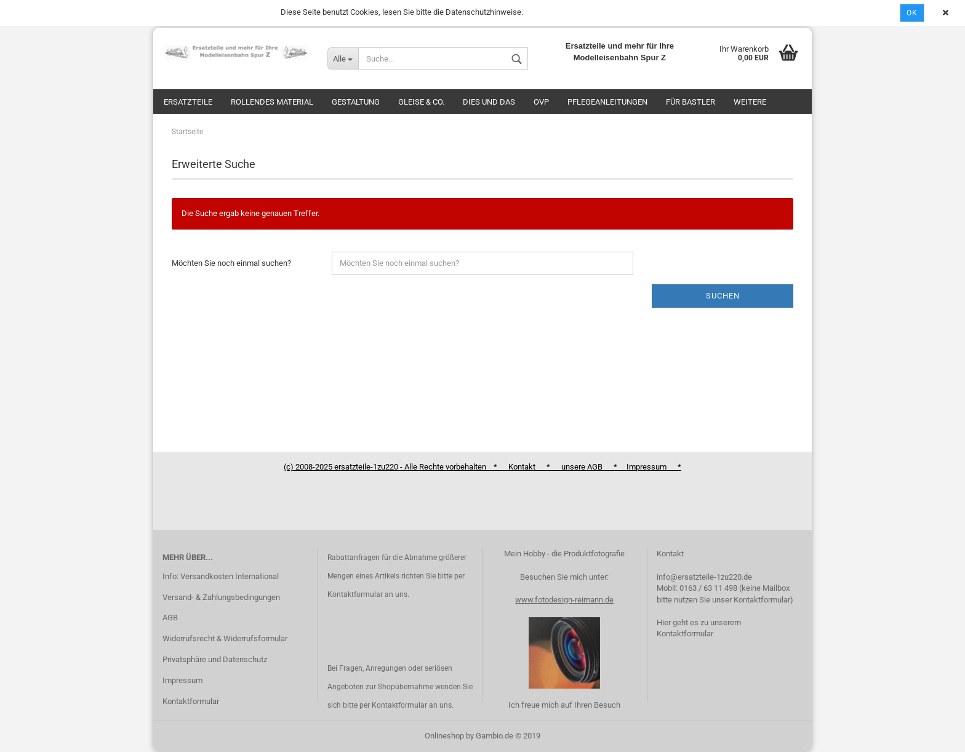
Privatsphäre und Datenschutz (214, 659)
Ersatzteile (188, 101)
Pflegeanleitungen (607, 101)
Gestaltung (356, 101)
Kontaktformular (190, 701)
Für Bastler (690, 101)
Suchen (723, 295)
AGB (170, 617)
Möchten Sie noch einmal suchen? (231, 263)
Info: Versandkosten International (220, 576)
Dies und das (489, 101)
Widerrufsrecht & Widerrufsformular (224, 638)
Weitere (750, 101)
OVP (541, 101)
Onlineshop (444, 735)
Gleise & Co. (421, 101)
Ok (912, 13)
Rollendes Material (272, 101)
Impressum (182, 680)
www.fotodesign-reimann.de (564, 599)
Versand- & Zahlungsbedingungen (221, 597)
